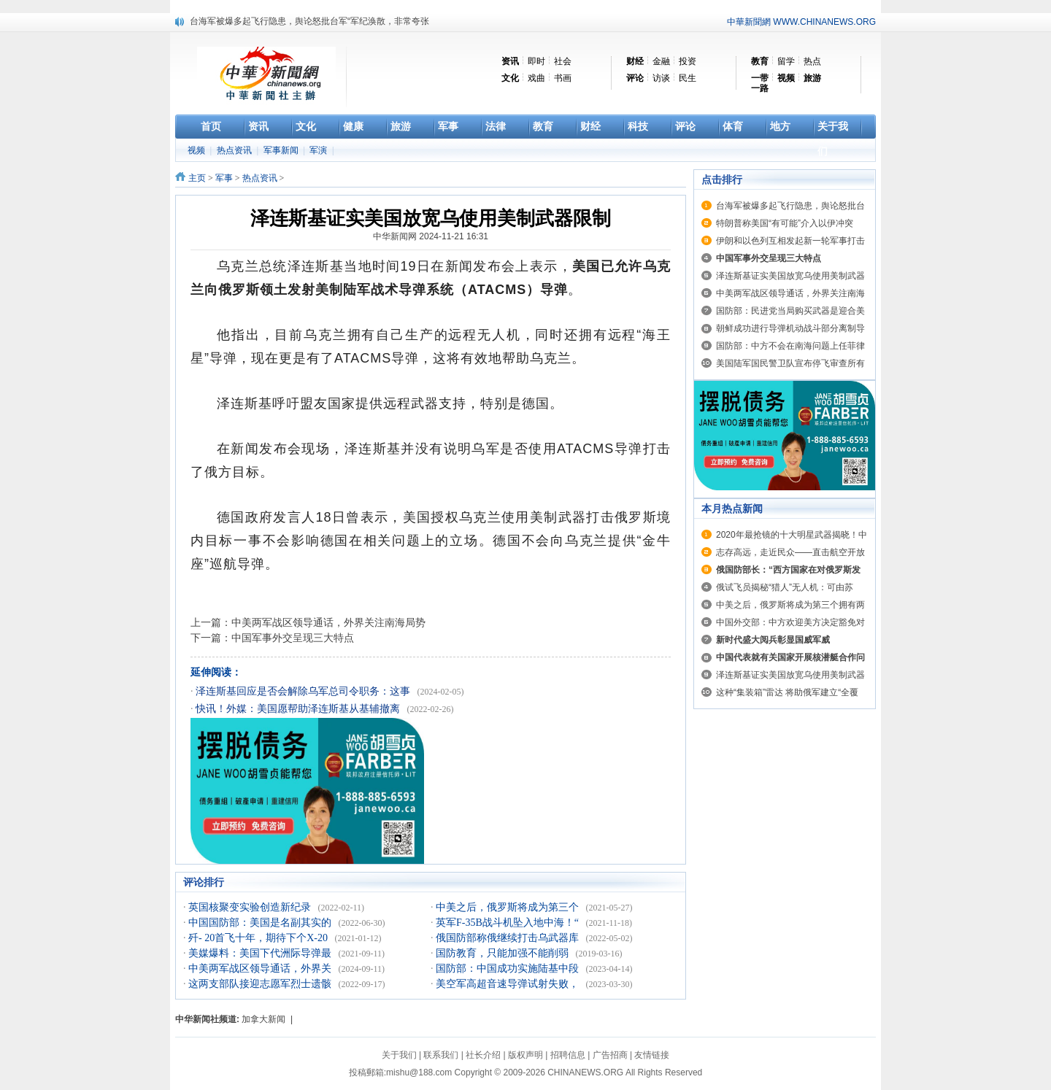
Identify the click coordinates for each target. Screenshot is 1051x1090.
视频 (197, 150)
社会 (562, 61)
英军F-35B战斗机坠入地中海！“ (509, 922)
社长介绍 (483, 1055)
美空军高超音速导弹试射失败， (509, 983)
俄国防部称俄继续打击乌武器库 (509, 937)
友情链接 (651, 1055)
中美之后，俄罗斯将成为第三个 (509, 907)
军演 (319, 150)
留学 (786, 61)
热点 (812, 61)
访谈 (661, 78)
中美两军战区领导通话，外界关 (261, 968)
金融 (661, 61)
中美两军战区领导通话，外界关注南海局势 (328, 622)
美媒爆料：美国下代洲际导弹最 (261, 953)
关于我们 (399, 1055)
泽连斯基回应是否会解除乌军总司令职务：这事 (304, 691)
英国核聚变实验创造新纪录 (251, 907)
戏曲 (536, 78)
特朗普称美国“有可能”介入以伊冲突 (784, 223)
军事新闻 (282, 150)
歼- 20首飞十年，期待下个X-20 (259, 937)
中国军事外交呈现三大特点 (292, 637)
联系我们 (440, 1055)
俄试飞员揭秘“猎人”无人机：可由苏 (784, 587)
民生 (687, 78)
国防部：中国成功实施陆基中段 (509, 968)
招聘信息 (567, 1055)
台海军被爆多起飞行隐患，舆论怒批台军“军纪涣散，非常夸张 (309, 21)
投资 (687, 61)
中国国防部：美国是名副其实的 (261, 922)
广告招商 (610, 1055)
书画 (562, 78)
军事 (224, 178)
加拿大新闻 (263, 1019)
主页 (197, 178)
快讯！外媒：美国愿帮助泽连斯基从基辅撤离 (299, 708)
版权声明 (525, 1055)
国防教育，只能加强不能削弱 (503, 953)
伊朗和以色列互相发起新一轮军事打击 (790, 241)
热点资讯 (235, 150)
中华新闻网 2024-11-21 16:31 (430, 236)
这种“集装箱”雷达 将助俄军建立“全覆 (787, 692)
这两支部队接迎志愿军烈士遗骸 (261, 983)
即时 (536, 61)
